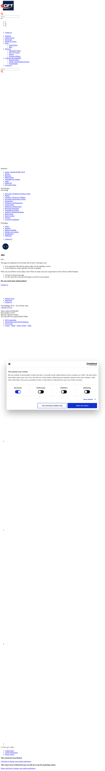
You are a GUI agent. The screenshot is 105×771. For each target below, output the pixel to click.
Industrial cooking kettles (13, 206)
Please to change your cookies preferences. (18, 768)
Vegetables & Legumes (12, 179)
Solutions (8, 36)
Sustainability (13, 63)
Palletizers (8, 236)
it (5, 22)
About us (8, 49)
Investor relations (14, 56)
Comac (7, 325)
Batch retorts (9, 214)
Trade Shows (13, 45)
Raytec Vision (21, 325)
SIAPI (13, 325)
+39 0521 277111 (6, 307)
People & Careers (10, 41)
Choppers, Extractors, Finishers (15, 197)
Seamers (7, 228)
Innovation (8, 40)
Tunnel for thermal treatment (14, 212)
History (11, 54)
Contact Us (8, 239)
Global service (9, 38)
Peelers (7, 195)
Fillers (7, 226)
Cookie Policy (9, 751)
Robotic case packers (12, 232)
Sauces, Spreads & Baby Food (15, 172)
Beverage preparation (12, 208)
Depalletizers (9, 234)
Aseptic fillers (9, 205)
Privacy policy (9, 754)
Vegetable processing (12, 210)
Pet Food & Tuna (10, 185)
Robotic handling (10, 230)
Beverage (8, 176)
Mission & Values (15, 51)
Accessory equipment (12, 219)
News (7, 43)
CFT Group (8, 324)
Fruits (7, 181)
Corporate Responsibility (13, 58)
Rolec (29, 325)
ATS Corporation (10, 320)
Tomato (7, 174)
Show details (88, 399)
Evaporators (9, 201)
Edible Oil (8, 183)
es (5, 25)
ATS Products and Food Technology (17, 322)
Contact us (8, 32)
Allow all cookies (82, 405)
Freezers (7, 218)
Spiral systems (9, 216)
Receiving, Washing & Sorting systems (17, 194)
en (5, 24)
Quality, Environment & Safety (19, 62)
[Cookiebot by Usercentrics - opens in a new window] (88, 364)
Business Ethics (14, 60)
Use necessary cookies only (52, 405)
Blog (10, 47)
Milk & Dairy (9, 177)
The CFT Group (14, 52)
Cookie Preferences (11, 752)
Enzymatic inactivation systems (15, 199)
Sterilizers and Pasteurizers (14, 203)
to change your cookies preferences (16, 761)
